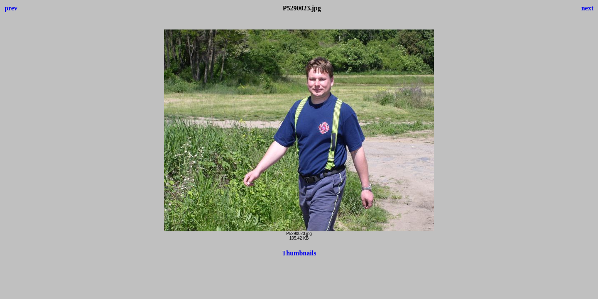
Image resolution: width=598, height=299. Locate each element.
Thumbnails (299, 253)
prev (11, 8)
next (587, 8)
